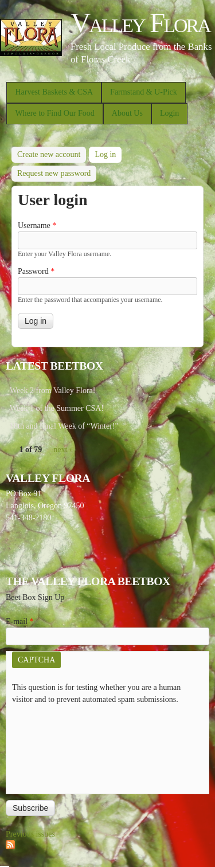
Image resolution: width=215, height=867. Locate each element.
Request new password (54, 173)
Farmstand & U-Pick (143, 92)
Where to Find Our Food (54, 113)
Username (37, 225)
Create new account (48, 154)
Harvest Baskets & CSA (54, 92)
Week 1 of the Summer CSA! (57, 408)
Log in (108, 153)
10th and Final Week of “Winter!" (64, 426)
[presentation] (59, 746)
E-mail (20, 621)
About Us (127, 113)
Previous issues (30, 834)
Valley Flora (140, 22)
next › (62, 449)
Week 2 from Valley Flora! (52, 390)
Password (36, 271)
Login (169, 113)
